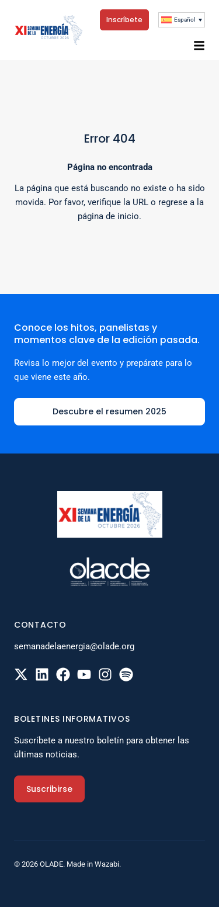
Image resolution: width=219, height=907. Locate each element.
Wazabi (107, 864)
